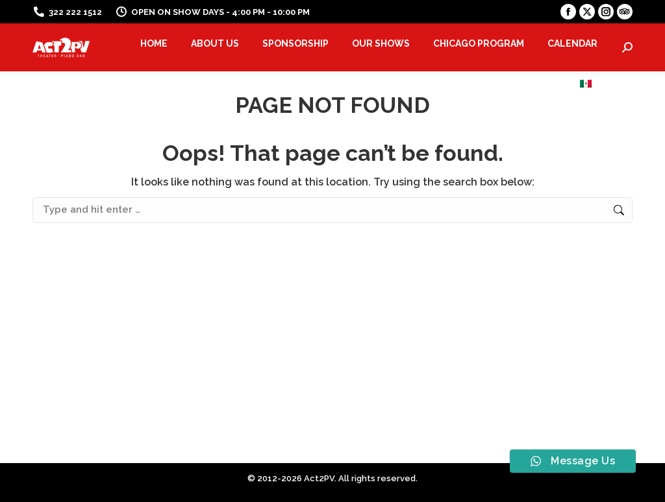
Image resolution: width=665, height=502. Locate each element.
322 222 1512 (67, 12)
